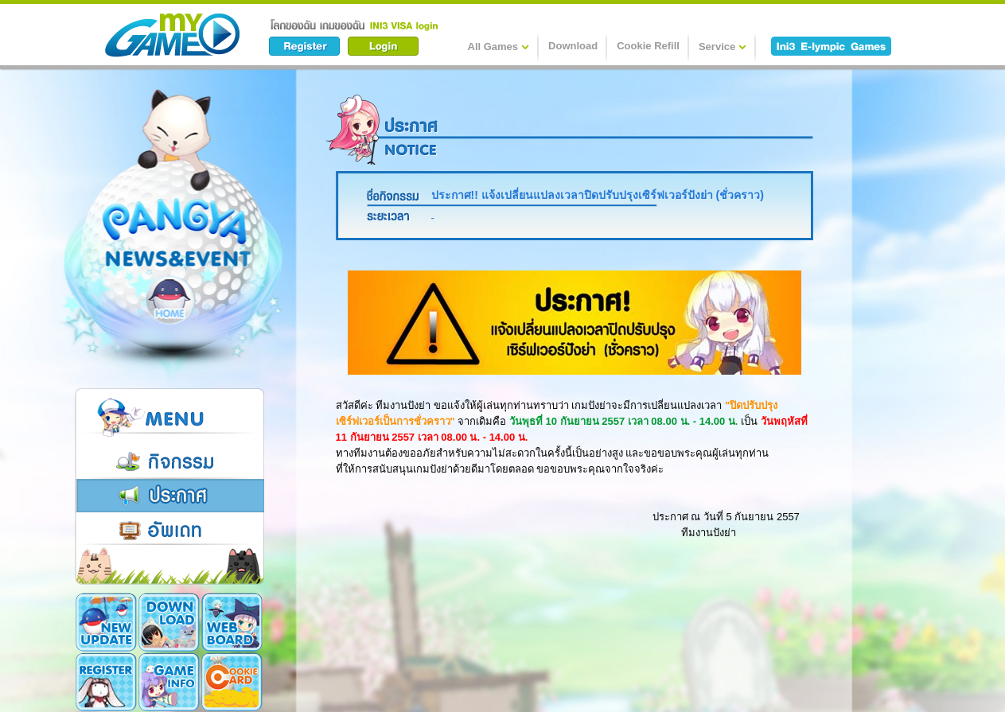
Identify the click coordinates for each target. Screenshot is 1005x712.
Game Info (169, 681)
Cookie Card (232, 681)
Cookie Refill (648, 46)
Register (106, 681)
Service (722, 46)
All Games (499, 46)
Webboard (232, 622)
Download (573, 46)
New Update (106, 622)
